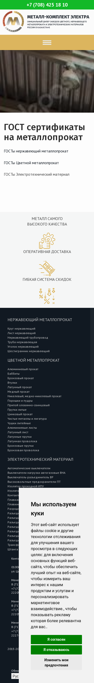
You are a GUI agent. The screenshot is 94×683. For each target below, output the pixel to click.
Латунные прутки (20, 436)
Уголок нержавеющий (23, 346)
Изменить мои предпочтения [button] (56, 662)
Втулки (12, 382)
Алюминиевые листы (22, 427)
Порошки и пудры (20, 400)
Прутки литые (17, 409)
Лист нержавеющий (22, 333)
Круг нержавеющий (21, 328)
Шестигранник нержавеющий (29, 351)
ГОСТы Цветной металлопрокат (31, 162)
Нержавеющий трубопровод (28, 337)
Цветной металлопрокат (34, 360)
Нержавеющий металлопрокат (40, 319)
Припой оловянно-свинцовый (29, 405)
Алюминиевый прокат (23, 369)
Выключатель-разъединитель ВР (30, 477)
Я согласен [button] (56, 639)
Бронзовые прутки (21, 445)
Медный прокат (19, 391)
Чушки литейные (19, 423)
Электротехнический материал (40, 459)
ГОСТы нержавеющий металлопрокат (36, 150)
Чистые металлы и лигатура (27, 418)
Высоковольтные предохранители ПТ (34, 482)
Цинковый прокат (20, 414)
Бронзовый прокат (21, 378)
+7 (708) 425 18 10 (47, 5)
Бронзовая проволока (23, 450)
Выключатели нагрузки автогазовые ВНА (36, 473)
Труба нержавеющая (22, 342)
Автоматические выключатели (29, 468)
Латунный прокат (20, 387)
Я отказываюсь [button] (56, 650)
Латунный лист (18, 432)
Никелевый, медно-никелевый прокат (34, 396)
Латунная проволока (22, 441)
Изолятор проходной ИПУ (26, 486)
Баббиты (14, 373)
